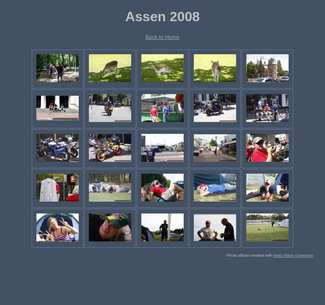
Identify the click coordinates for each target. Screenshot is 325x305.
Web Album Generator (293, 255)
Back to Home (162, 37)
